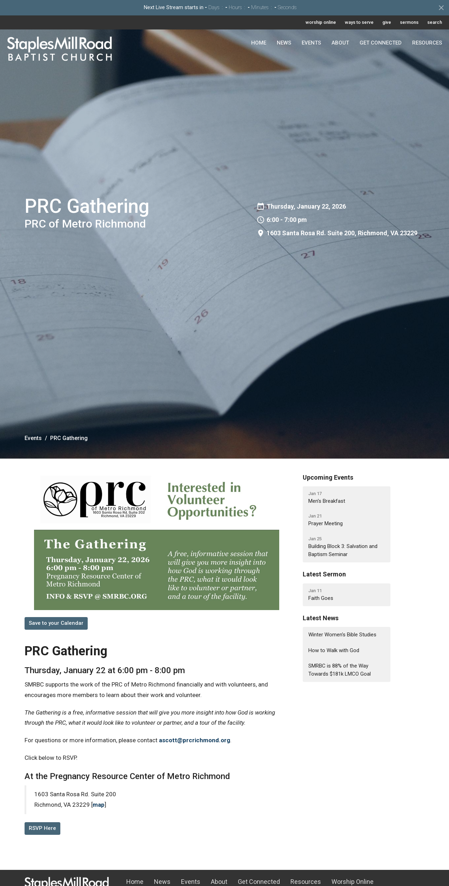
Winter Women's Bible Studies (342, 634)
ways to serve (359, 22)
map (99, 804)
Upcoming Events (328, 477)
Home (258, 43)
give (386, 22)
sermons (409, 22)
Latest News (321, 618)
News (284, 43)
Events (311, 43)
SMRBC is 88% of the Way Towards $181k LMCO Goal (339, 670)
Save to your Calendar (56, 623)
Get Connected (381, 43)
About (340, 43)
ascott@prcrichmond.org (194, 740)
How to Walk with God (333, 650)
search (434, 22)
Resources (427, 43)
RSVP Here (42, 828)
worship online (321, 22)
